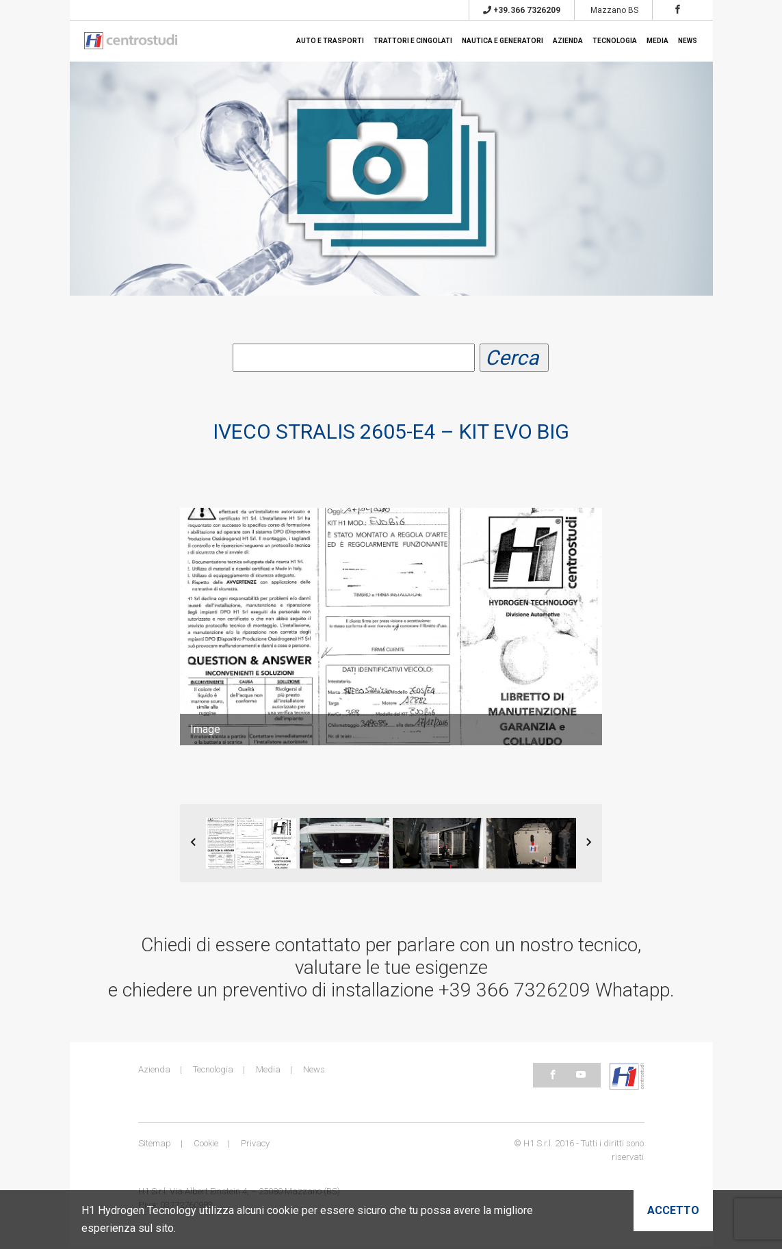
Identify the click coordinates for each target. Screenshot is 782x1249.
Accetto (673, 1210)
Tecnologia (614, 40)
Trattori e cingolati (413, 40)
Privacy (255, 1146)
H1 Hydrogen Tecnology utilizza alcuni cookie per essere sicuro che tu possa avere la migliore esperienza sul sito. (307, 1219)
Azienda (568, 40)
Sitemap (154, 1146)
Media (657, 40)
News (687, 40)
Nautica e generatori (502, 40)
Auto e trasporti (330, 40)
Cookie (206, 1146)
